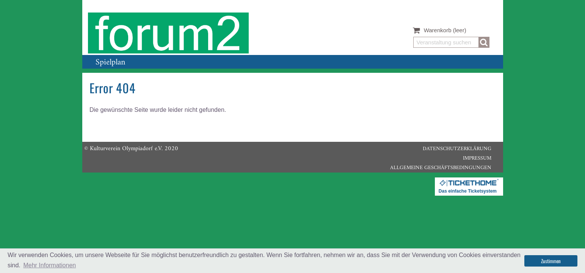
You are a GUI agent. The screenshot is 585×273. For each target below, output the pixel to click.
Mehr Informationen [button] (49, 265)
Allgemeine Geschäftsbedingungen (440, 168)
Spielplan (110, 62)
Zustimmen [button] (551, 261)
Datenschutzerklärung (457, 149)
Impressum (477, 158)
